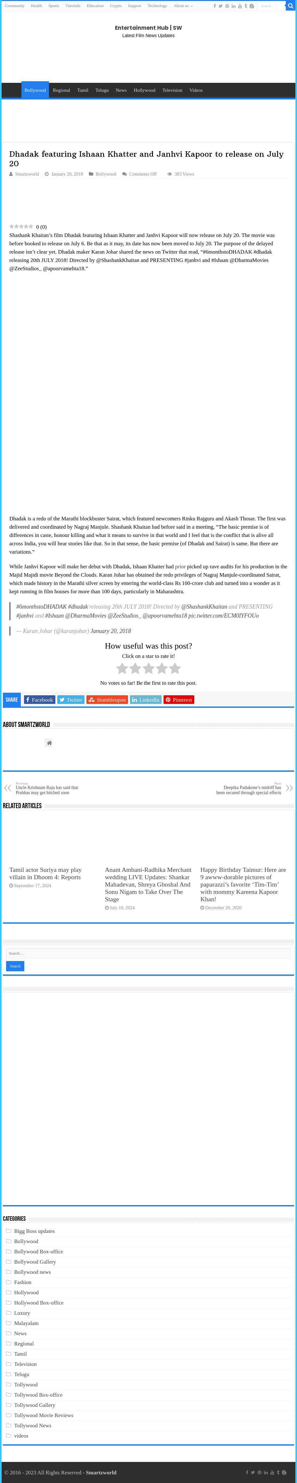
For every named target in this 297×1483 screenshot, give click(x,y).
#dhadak (78, 606)
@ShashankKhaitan (204, 606)
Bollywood (35, 90)
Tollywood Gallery (34, 1405)
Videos (196, 90)
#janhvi (25, 615)
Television (172, 90)
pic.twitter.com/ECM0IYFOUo (224, 615)
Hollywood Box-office (38, 1303)
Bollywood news (32, 1272)
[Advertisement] (148, 60)
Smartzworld (27, 174)
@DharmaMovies (86, 615)
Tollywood (25, 1385)
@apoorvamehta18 (165, 615)
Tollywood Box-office (38, 1395)
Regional (61, 90)
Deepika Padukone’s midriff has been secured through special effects (248, 788)
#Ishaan (54, 615)
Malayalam (26, 1323)
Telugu (101, 90)
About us (181, 5)
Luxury (22, 1313)
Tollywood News (32, 1426)
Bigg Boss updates (34, 1231)
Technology (157, 5)
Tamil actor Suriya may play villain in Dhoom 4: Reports (45, 873)
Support (134, 5)
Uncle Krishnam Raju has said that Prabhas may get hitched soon (48, 788)
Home (13, 89)
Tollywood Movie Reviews (43, 1415)
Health (36, 5)
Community (15, 5)
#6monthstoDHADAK (41, 606)
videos (21, 1436)
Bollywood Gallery (35, 1262)
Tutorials (73, 5)
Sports (53, 5)
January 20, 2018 (111, 631)
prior (180, 567)
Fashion (22, 1282)
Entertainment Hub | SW (148, 28)
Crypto (116, 5)
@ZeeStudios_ (124, 615)
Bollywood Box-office (38, 1252)
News (121, 90)
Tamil (82, 90)
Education (95, 5)
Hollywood (145, 90)
